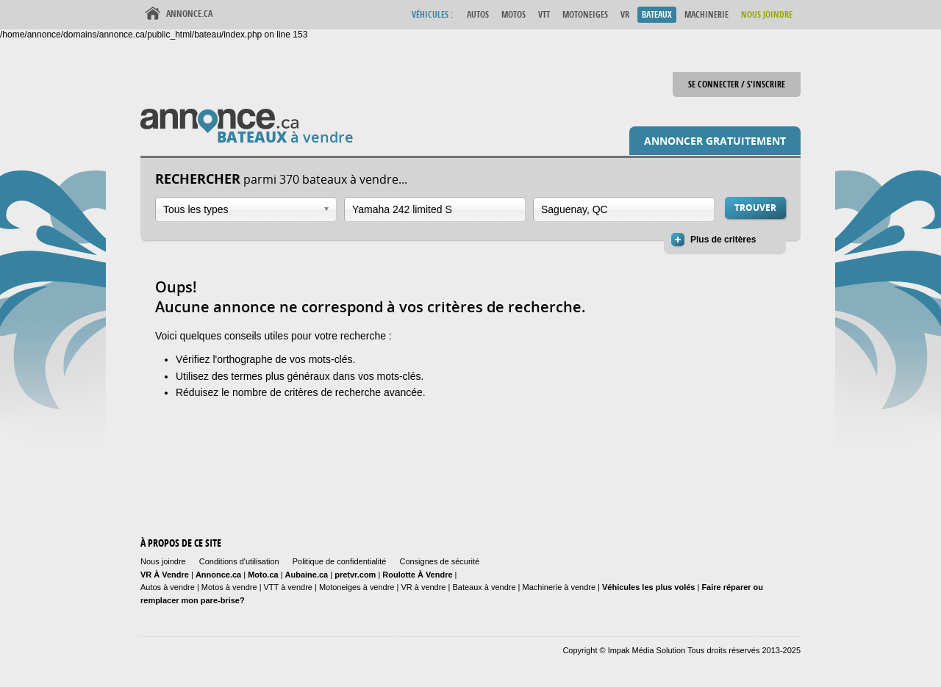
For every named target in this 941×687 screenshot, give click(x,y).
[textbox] (427, 209)
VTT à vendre (288, 587)
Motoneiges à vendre (358, 587)
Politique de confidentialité (340, 561)
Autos (478, 14)
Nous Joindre (766, 14)
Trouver (755, 207)
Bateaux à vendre (483, 587)
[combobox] (246, 209)
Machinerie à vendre (559, 587)
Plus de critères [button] (723, 239)
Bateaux (657, 14)
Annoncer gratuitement (715, 141)
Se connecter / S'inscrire (736, 84)
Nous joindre (163, 561)
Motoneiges (585, 14)
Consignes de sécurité (439, 561)
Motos (513, 14)
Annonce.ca (189, 13)
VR (624, 14)
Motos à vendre (229, 587)
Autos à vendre (167, 587)
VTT (544, 14)
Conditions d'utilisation (239, 561)
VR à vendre (423, 587)
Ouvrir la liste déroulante (326, 209)
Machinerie (706, 14)
